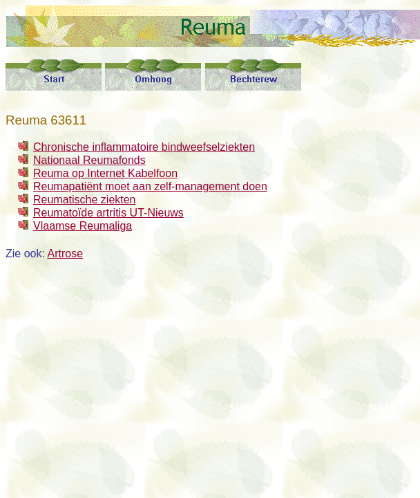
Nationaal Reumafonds (89, 160)
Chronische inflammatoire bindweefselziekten (144, 147)
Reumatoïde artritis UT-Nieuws (108, 213)
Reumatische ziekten (84, 199)
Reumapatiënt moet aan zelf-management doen (150, 186)
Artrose (65, 253)
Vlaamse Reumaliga (82, 226)
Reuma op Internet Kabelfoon (105, 173)
